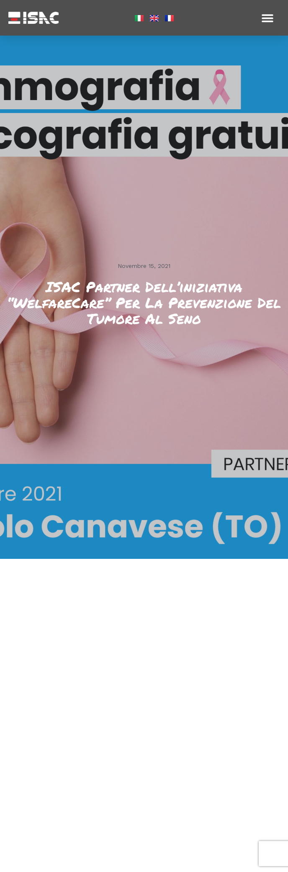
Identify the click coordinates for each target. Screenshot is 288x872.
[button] (267, 17)
